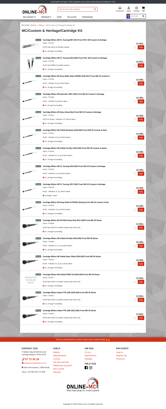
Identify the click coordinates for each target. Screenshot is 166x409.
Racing (33, 25)
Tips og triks (72, 17)
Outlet (59, 17)
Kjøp (141, 47)
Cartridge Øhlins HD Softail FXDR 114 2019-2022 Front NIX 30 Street (71, 274)
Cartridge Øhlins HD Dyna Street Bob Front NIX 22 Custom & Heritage (72, 112)
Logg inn (119, 352)
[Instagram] (90, 368)
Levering (56, 359)
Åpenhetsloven (90, 355)
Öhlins (41, 25)
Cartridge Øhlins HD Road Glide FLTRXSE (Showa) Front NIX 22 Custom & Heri (76, 202)
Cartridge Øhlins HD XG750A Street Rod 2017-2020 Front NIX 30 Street (72, 220)
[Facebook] (86, 368)
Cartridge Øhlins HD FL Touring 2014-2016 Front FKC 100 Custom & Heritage (75, 58)
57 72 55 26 (30, 359)
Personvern (120, 359)
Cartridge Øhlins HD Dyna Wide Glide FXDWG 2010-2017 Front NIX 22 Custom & (76, 76)
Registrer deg (121, 355)
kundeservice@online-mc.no (34, 363)
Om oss (88, 352)
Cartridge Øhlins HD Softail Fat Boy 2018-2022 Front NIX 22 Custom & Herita (75, 148)
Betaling (56, 352)
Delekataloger (87, 17)
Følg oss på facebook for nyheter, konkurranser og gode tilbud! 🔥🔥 (83, 339)
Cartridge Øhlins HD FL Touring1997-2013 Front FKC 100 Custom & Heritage (75, 40)
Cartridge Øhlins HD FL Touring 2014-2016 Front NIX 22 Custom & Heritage (74, 166)
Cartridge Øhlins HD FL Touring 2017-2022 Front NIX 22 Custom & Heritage (74, 184)
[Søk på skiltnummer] (143, 16)
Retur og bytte (58, 369)
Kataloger (88, 359)
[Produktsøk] (75, 9)
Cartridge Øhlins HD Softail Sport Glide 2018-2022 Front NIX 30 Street (72, 256)
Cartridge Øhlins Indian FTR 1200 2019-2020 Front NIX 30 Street (69, 292)
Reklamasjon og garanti (62, 365)
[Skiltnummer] (135, 16)
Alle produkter (29, 17)
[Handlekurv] (143, 9)
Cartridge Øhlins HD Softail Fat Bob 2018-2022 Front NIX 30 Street (70, 238)
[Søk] (95, 9)
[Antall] (135, 47)
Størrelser (57, 372)
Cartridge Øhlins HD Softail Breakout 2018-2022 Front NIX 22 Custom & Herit (75, 130)
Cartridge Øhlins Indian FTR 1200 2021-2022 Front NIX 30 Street (69, 311)
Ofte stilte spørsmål (60, 362)
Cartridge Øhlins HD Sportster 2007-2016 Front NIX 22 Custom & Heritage (73, 94)
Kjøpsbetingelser (59, 355)
